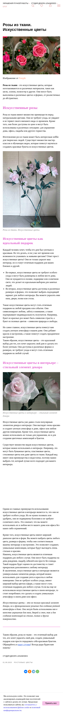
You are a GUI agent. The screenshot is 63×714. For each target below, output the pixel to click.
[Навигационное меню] (58, 6)
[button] (33, 5)
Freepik (22, 78)
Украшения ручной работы (15, 3)
